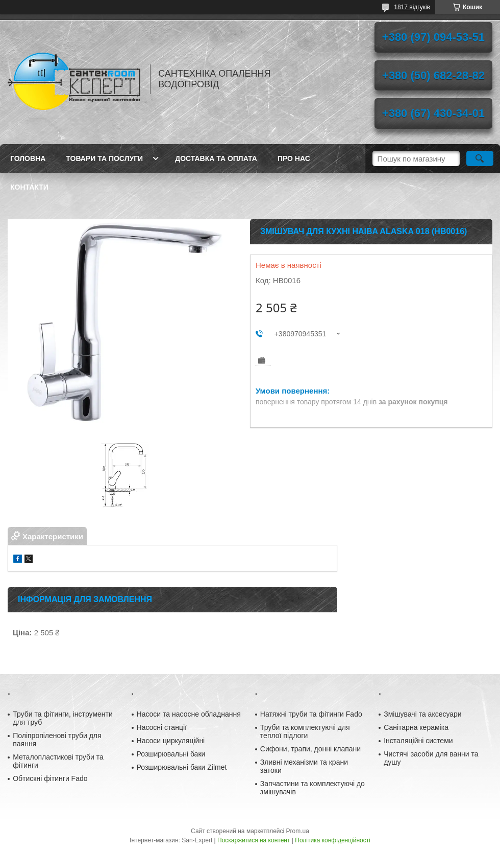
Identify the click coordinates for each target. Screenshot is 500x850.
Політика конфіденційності (332, 840)
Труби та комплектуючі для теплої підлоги (305, 731)
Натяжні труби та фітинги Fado (311, 714)
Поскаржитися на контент (253, 840)
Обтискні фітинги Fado (50, 778)
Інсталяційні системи (418, 741)
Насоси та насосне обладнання (189, 714)
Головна (27, 158)
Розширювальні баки (171, 754)
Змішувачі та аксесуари (423, 714)
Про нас (294, 158)
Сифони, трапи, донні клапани (310, 749)
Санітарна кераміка (416, 727)
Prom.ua (297, 831)
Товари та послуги (104, 158)
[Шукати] (479, 158)
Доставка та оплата (216, 158)
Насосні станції (162, 727)
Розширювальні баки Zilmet (182, 767)
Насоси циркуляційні (171, 741)
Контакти (29, 187)
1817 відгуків (412, 7)
